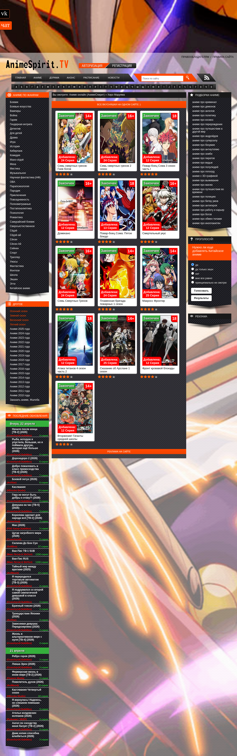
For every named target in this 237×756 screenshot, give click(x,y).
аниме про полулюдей (205, 167)
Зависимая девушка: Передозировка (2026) (25, 625)
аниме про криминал (204, 102)
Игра (12, 142)
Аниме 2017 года (20, 364)
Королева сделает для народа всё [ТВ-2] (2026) (27, 516)
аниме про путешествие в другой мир (207, 130)
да (196, 265)
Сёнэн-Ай (15, 243)
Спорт (13, 252)
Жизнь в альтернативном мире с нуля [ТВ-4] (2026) (27, 636)
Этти (12, 283)
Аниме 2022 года (20, 342)
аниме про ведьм (202, 162)
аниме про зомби (202, 153)
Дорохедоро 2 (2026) (25, 458)
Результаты (201, 298)
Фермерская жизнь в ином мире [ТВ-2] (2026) (27, 673)
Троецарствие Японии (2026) (26, 615)
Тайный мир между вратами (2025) (24, 568)
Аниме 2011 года (20, 390)
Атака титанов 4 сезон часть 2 (75, 368)
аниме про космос (202, 119)
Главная (20, 77)
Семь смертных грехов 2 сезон (117, 166)
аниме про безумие (203, 144)
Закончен (66, 116)
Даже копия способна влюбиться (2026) (25, 735)
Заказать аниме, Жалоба (24, 399)
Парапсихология (19, 186)
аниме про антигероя (204, 205)
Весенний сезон (19, 320)
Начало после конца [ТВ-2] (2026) (24, 431)
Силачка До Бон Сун (25, 543)
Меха (13, 164)
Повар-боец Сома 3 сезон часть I (160, 166)
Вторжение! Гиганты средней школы (75, 436)
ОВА (12, 181)
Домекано (75, 232)
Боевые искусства (20, 106)
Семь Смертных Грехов (75, 299)
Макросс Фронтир (160, 299)
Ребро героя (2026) (23, 656)
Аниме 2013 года (20, 382)
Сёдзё (13, 230)
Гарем (13, 119)
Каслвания (19, 487)
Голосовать (201, 290)
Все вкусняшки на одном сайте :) (119, 104)
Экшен (14, 279)
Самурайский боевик (22, 221)
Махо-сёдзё (17, 159)
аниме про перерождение (207, 124)
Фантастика (17, 266)
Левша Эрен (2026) (23, 664)
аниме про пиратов (203, 158)
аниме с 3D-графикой (205, 175)
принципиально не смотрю (211, 282)
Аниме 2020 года (20, 351)
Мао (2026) (18, 525)
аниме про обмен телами (207, 218)
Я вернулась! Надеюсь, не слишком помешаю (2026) (27, 702)
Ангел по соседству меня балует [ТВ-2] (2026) (28, 725)
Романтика (16, 217)
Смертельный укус (160, 232)
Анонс (71, 77)
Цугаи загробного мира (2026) (26, 534)
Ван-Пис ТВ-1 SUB (23, 550)
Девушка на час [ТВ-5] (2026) (26, 506)
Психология (17, 212)
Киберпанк (16, 150)
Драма (14, 137)
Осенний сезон (18, 311)
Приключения (18, 195)
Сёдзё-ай (15, 235)
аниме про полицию (204, 196)
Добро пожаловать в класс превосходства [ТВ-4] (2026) (25, 469)
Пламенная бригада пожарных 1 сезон (117, 301)
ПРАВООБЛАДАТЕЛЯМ (195, 56)
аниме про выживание (205, 180)
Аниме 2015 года (20, 373)
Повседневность (19, 199)
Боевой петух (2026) (24, 479)
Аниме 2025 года (20, 328)
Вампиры (15, 111)
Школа (14, 274)
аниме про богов (202, 214)
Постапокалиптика (21, 208)
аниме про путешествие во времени (208, 191)
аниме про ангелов (203, 111)
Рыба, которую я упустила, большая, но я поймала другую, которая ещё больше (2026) (27, 445)
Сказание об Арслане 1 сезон (117, 368)
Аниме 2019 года (20, 355)
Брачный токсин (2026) (26, 605)
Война (13, 115)
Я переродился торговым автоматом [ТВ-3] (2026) (25, 579)
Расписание (91, 77)
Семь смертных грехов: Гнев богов (75, 166)
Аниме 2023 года (20, 337)
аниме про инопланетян (206, 223)
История (15, 146)
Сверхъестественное (22, 226)
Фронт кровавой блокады (160, 367)
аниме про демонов (203, 106)
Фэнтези (15, 270)
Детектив (15, 128)
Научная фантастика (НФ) (25, 177)
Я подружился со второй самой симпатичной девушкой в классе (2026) (27, 594)
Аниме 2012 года (20, 386)
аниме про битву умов (205, 201)
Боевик (14, 102)
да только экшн (204, 269)
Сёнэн (13, 239)
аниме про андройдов (205, 136)
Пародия (15, 190)
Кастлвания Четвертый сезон (26, 691)
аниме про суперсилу (204, 140)
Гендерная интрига (21, 124)
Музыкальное (18, 173)
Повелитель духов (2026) (27, 681)
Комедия (15, 155)
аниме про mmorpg (203, 171)
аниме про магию (202, 184)
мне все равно (203, 278)
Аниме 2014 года (20, 377)
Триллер (15, 257)
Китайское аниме (20, 288)
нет (197, 273)
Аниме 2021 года (20, 346)
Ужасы (14, 261)
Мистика (15, 168)
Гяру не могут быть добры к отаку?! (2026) (26, 496)
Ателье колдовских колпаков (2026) (24, 714)
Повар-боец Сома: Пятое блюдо (117, 233)
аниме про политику (204, 115)
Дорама (54, 77)
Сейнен (14, 248)
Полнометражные (20, 204)
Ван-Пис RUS (20, 558)
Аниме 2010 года (20, 395)
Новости (113, 77)
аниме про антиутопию (205, 149)
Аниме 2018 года (20, 359)
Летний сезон (18, 324)
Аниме (38, 77)
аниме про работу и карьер (208, 209)
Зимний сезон (18, 315)
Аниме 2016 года (20, 368)
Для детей (16, 133)
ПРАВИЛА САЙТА (223, 56)
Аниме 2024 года (20, 333)
